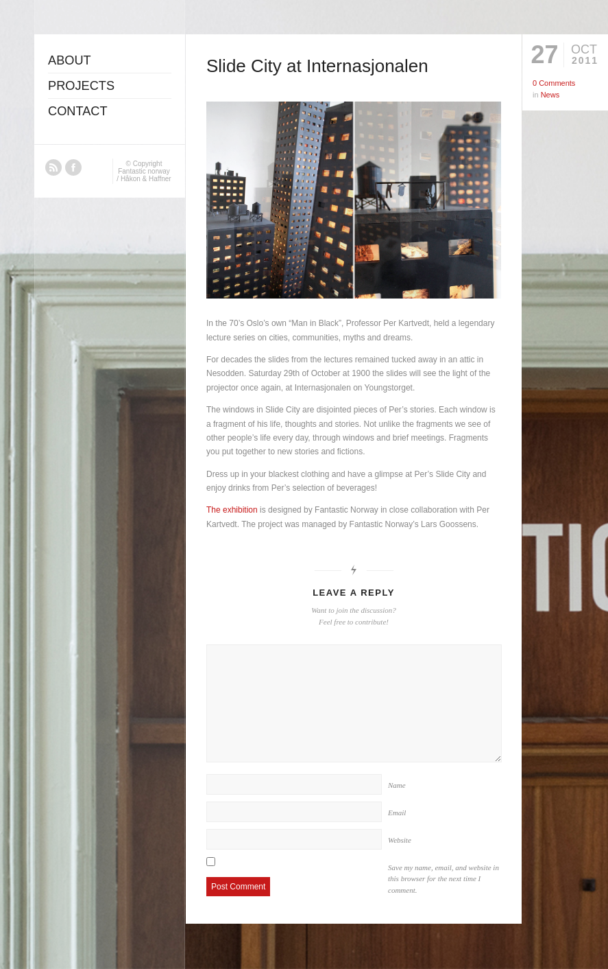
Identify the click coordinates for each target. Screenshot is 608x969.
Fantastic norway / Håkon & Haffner (144, 175)
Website (399, 840)
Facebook (73, 167)
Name (397, 785)
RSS (53, 167)
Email (397, 812)
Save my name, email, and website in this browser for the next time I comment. (443, 878)
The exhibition (232, 510)
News (550, 95)
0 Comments (554, 83)
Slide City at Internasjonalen (317, 66)
